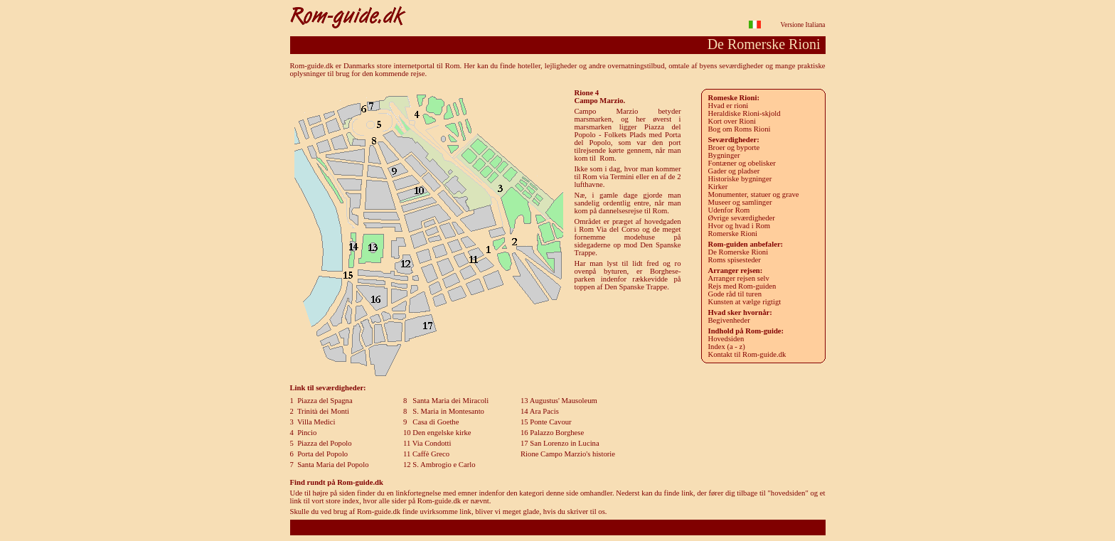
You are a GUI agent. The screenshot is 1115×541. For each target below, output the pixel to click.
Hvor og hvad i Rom (739, 226)
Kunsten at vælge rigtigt (744, 302)
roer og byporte (734, 147)
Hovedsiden (726, 339)
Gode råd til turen (735, 294)
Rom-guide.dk (557, 527)
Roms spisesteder (734, 260)
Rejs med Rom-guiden (742, 286)
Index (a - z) (726, 346)
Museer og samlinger (740, 202)
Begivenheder (729, 320)
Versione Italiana (803, 24)
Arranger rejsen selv (738, 278)
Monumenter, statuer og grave (753, 194)
